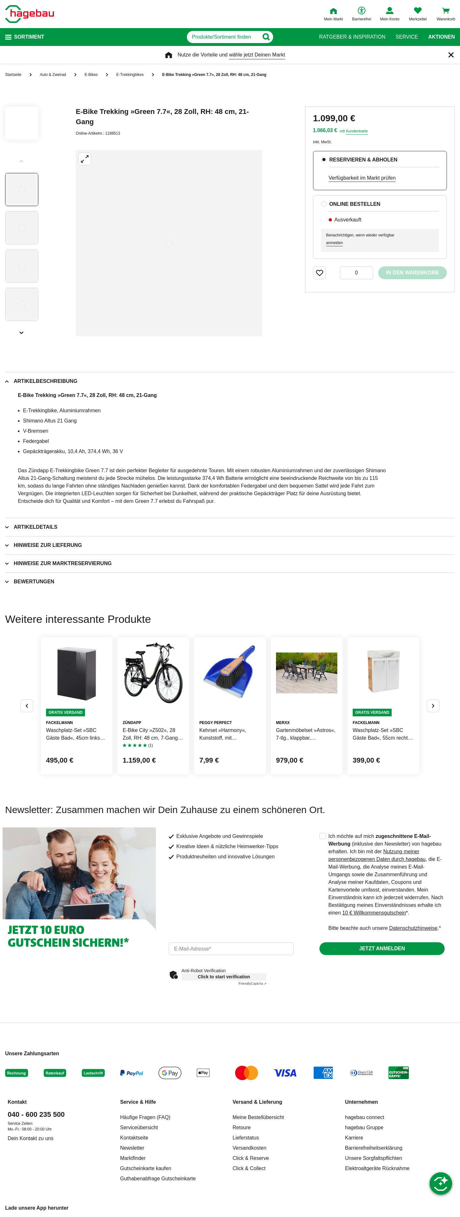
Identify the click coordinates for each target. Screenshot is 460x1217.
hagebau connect (364, 1117)
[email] (231, 949)
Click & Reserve (251, 1158)
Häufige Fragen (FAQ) (145, 1117)
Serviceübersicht (139, 1127)
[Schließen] (451, 55)
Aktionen (441, 37)
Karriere (354, 1137)
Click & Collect (249, 1168)
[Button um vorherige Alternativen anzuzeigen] (26, 705)
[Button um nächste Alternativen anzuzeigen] (433, 705)
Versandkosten (249, 1148)
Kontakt (17, 1102)
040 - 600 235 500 (36, 1114)
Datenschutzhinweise (413, 928)
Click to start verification (224, 976)
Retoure (242, 1127)
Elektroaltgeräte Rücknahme (377, 1168)
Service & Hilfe (138, 1102)
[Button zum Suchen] (296, 37)
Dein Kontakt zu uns (30, 1138)
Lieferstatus (246, 1137)
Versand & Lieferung (257, 1102)
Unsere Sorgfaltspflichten (373, 1158)
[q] (222, 37)
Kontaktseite (134, 1137)
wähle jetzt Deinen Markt (257, 54)
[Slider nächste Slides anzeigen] (21, 330)
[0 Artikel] (356, 273)
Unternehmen (361, 1102)
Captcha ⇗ (252, 983)
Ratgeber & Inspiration (352, 37)
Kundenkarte (357, 131)
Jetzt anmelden (382, 948)
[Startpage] (29, 14)
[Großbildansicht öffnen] (169, 243)
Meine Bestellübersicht (258, 1117)
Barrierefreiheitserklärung (373, 1148)
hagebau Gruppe (364, 1127)
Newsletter (132, 1148)
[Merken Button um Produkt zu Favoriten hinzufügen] (319, 272)
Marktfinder (133, 1158)
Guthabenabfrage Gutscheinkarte (158, 1178)
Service (406, 37)
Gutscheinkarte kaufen (145, 1168)
